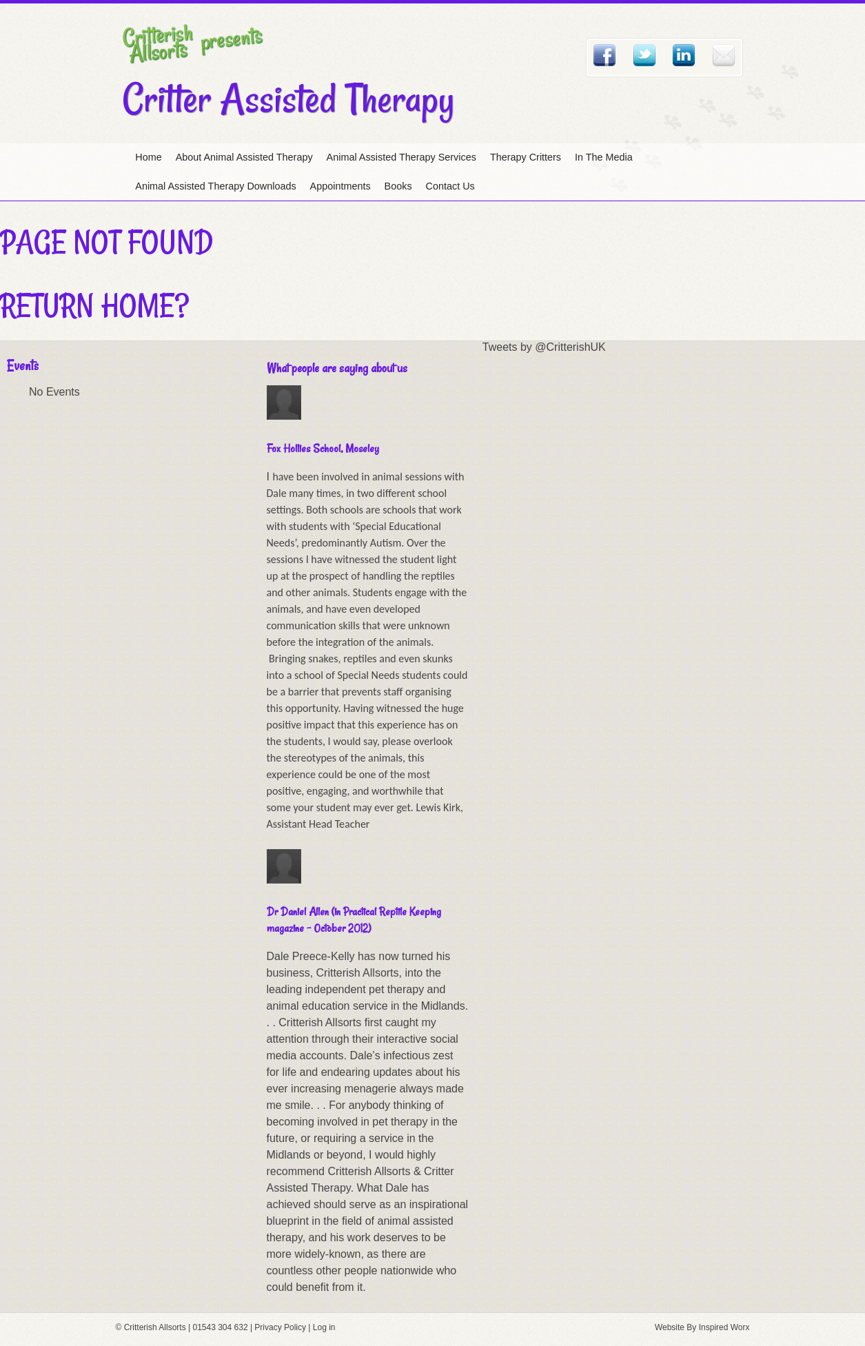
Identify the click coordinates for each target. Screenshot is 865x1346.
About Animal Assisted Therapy (244, 157)
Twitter (644, 55)
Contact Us (450, 186)
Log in (324, 1327)
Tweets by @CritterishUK (544, 347)
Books (398, 186)
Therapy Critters (525, 157)
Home (148, 157)
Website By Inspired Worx (702, 1327)
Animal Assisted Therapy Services (401, 157)
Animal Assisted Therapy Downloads (215, 186)
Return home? (94, 305)
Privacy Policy (280, 1327)
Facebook (604, 55)
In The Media (604, 157)
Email (723, 55)
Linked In (683, 55)
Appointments (340, 186)
